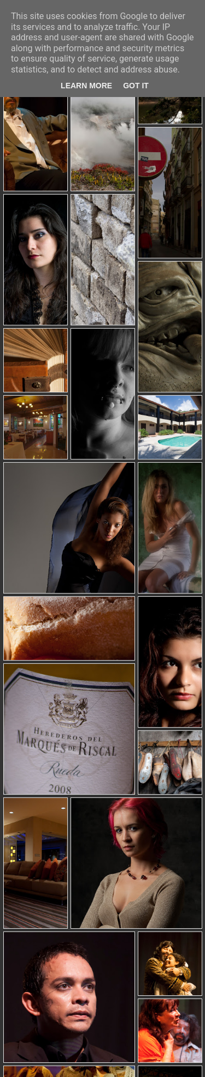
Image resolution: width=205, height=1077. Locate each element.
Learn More (86, 85)
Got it (136, 85)
